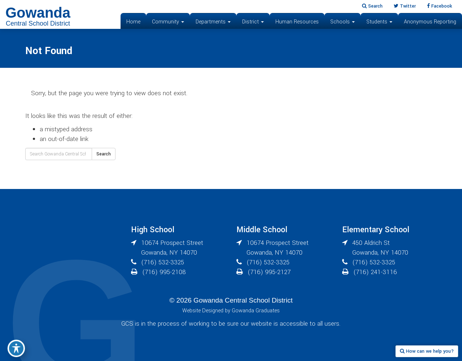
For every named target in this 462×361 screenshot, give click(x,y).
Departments (213, 22)
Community (168, 22)
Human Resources (297, 22)
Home (133, 22)
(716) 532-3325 (162, 262)
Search (372, 6)
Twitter (405, 6)
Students (379, 22)
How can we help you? (427, 351)
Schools (342, 22)
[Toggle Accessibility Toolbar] (16, 348)
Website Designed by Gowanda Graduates (231, 310)
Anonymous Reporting (430, 22)
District (253, 22)
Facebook (439, 6)
